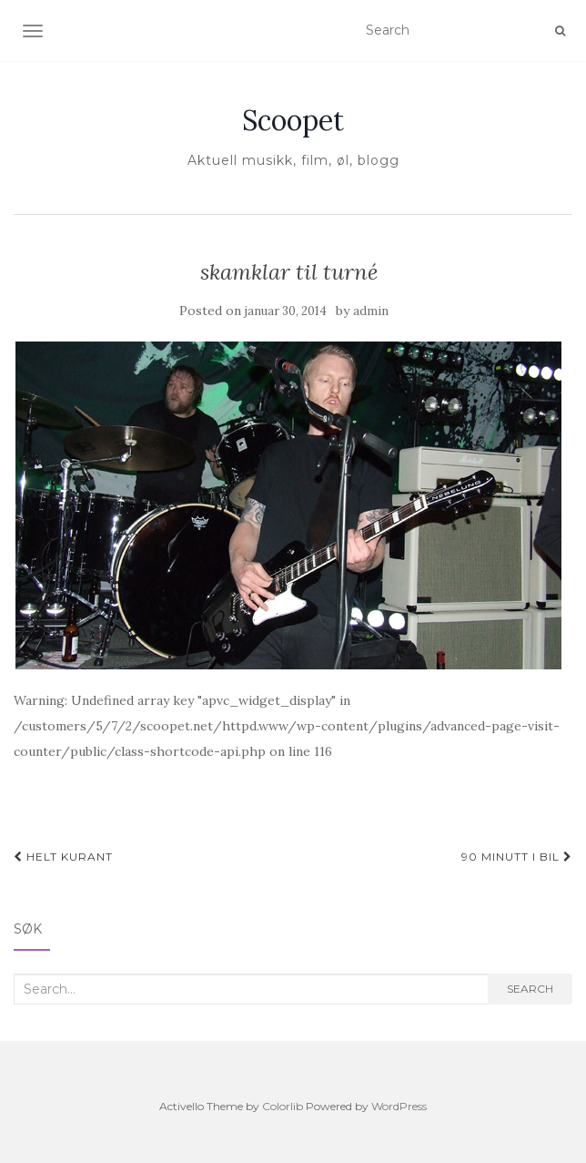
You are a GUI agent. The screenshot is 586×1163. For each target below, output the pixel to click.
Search (530, 988)
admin (371, 311)
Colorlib (282, 1106)
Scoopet (293, 120)
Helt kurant (63, 856)
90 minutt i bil (516, 856)
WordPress (399, 1106)
